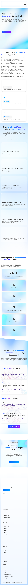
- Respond (10, 383)
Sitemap (5, 561)
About (5, 568)
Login (5, 550)
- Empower (8, 413)
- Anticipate (10, 398)
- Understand (11, 368)
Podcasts (5, 530)
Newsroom (6, 554)
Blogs (5, 532)
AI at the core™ (8, 138)
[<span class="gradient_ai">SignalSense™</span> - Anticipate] (25, 398)
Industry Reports (7, 526)
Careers (5, 570)
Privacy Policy (6, 557)
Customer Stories (7, 574)
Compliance (6, 534)
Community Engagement (8, 576)
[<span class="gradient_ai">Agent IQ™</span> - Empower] (25, 413)
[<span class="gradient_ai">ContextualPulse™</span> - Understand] (25, 368)
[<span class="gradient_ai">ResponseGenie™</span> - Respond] (25, 383)
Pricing (5, 552)
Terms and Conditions (8, 559)
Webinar (5, 528)
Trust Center (6, 578)
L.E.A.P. (5, 572)
